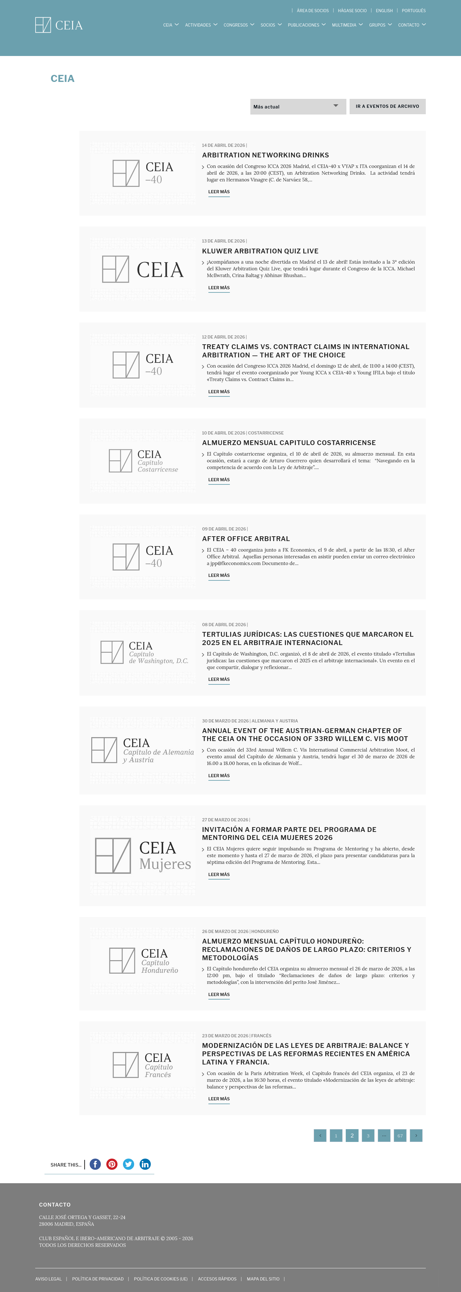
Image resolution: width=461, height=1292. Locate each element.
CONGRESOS (236, 22)
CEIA (167, 22)
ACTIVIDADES (198, 22)
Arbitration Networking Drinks (265, 142)
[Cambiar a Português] (414, 11)
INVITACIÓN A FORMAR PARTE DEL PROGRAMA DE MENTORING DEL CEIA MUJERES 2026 (289, 820)
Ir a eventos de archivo (387, 93)
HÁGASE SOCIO (352, 10)
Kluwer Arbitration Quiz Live (260, 238)
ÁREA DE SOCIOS (313, 10)
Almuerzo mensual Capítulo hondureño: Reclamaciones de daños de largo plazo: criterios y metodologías (307, 936)
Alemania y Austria (275, 707)
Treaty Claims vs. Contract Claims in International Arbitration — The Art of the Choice (306, 338)
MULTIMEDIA (344, 22)
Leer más (219, 178)
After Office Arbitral (246, 526)
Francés (261, 1022)
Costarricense (266, 419)
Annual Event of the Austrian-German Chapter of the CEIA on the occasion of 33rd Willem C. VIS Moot (305, 722)
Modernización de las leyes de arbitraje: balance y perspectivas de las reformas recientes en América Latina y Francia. (306, 1041)
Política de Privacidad (98, 1265)
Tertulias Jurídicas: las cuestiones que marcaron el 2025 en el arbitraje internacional (308, 626)
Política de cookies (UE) (161, 1265)
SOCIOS (268, 22)
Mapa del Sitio (263, 1265)
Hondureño (265, 918)
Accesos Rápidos (217, 1265)
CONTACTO (408, 22)
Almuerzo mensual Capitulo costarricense (289, 430)
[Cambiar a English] (384, 11)
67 (400, 1122)
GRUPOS (377, 22)
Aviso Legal (48, 1265)
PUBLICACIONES (303, 22)
